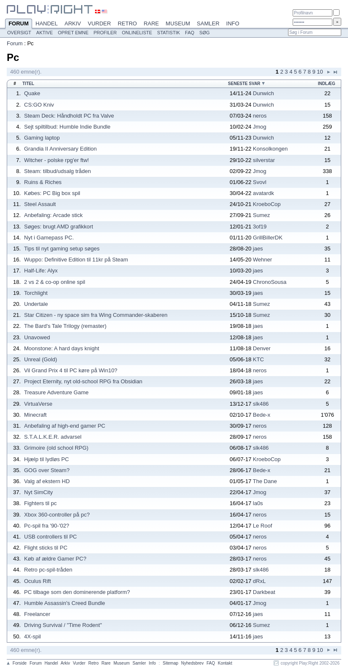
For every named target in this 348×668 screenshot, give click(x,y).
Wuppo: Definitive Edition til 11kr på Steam (76, 259)
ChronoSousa (270, 282)
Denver (262, 348)
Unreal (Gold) (40, 359)
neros (260, 116)
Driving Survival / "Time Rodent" (63, 625)
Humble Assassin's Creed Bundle (64, 603)
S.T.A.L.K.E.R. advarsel (53, 437)
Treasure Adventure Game (56, 392)
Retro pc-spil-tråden (48, 569)
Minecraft (35, 415)
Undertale (36, 304)
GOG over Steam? (47, 470)
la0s (258, 503)
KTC (258, 359)
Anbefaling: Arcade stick (53, 215)
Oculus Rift (37, 581)
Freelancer (37, 614)
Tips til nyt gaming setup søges (62, 248)
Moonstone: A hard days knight (61, 348)
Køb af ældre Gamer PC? (55, 558)
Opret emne (73, 32)
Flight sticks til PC (46, 547)
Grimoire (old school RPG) (56, 448)
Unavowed (37, 337)
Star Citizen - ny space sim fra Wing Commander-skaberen (96, 315)
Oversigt (19, 32)
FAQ (189, 32)
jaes (258, 248)
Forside (20, 663)
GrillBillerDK (268, 237)
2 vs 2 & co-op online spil (54, 282)
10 (320, 72)
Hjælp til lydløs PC (46, 459)
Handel (46, 23)
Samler (208, 23)
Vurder (99, 23)
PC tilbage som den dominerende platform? (77, 592)
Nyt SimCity (38, 492)
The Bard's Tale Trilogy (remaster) (65, 326)
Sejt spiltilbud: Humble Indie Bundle (67, 127)
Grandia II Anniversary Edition (60, 149)
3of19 (260, 226)
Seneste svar (244, 83)
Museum (178, 23)
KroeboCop (267, 204)
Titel (28, 83)
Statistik (168, 32)
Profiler (105, 32)
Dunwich (263, 93)
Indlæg (326, 83)
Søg (204, 32)
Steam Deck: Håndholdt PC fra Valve (69, 116)
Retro (127, 23)
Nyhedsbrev (192, 663)
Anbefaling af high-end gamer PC (64, 426)
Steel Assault (40, 204)
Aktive (44, 32)
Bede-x (261, 415)
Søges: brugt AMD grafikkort (58, 226)
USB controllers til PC (50, 536)
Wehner (262, 259)
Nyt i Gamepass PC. (49, 237)
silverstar (264, 160)
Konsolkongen (270, 149)
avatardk (263, 193)
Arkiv (73, 23)
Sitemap (170, 663)
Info (232, 23)
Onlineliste (137, 32)
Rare (151, 23)
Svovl (259, 182)
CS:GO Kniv (39, 105)
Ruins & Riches (43, 182)
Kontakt (225, 663)
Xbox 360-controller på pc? (57, 514)
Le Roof (262, 525)
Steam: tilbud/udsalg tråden (57, 171)
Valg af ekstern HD (47, 481)
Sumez (261, 215)
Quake (32, 93)
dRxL (259, 581)
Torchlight (36, 293)
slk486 (261, 404)
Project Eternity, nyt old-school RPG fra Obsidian (83, 381)
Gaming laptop (42, 138)
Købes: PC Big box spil (52, 193)
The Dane (265, 481)
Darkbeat (264, 592)
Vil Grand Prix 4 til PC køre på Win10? (70, 370)
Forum (18, 24)
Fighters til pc (40, 503)
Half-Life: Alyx (40, 270)
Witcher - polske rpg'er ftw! (56, 160)
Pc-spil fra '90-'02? (46, 525)
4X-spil (32, 636)
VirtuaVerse (38, 404)
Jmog (259, 127)
